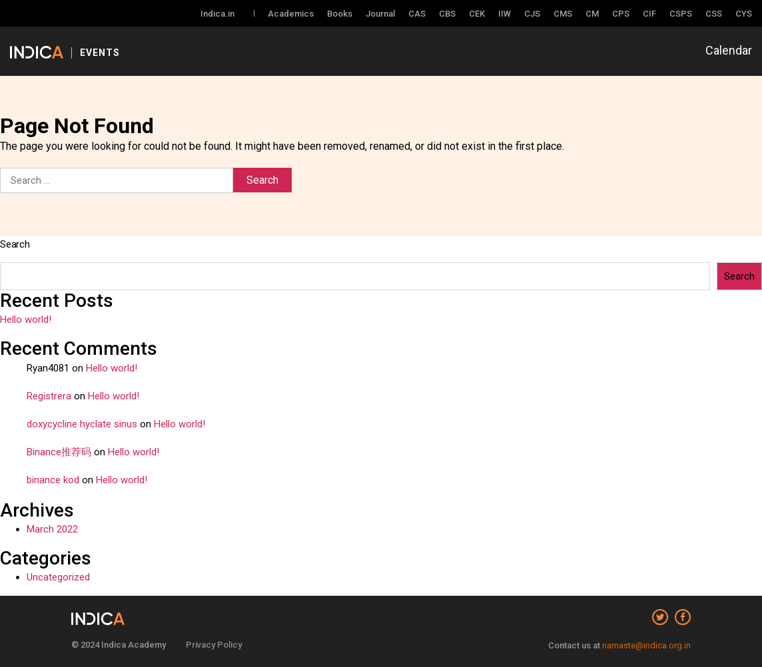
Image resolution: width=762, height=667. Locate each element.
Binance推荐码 (59, 452)
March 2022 (52, 529)
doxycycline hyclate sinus (82, 424)
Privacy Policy (214, 645)
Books (339, 14)
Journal (380, 14)
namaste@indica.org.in (646, 645)
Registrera (49, 396)
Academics (291, 14)
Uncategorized (58, 577)
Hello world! (25, 320)
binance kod (53, 480)
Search (15, 244)
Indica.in (217, 14)
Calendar (728, 50)
